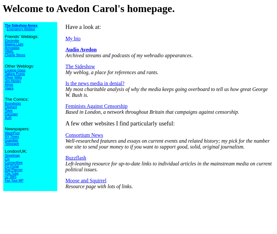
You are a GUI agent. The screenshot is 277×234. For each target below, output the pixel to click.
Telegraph (12, 144)
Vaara (9, 88)
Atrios (9, 84)
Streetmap (12, 155)
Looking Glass (15, 70)
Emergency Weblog (21, 29)
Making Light (14, 44)
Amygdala (12, 48)
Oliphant (11, 107)
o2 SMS (11, 177)
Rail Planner (13, 170)
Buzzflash (75, 158)
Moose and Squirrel (85, 180)
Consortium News (84, 135)
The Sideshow (80, 66)
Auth (8, 118)
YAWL (9, 51)
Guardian (11, 140)
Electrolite (12, 41)
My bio (73, 38)
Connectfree (13, 162)
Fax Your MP (14, 180)
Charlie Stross (15, 55)
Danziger (11, 114)
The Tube (12, 173)
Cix (7, 159)
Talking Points (15, 74)
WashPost (12, 133)
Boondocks (13, 103)
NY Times (12, 136)
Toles (8, 110)
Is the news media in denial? (95, 83)
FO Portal (12, 166)
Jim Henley (13, 81)
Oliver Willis (13, 77)
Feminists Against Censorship (96, 106)
